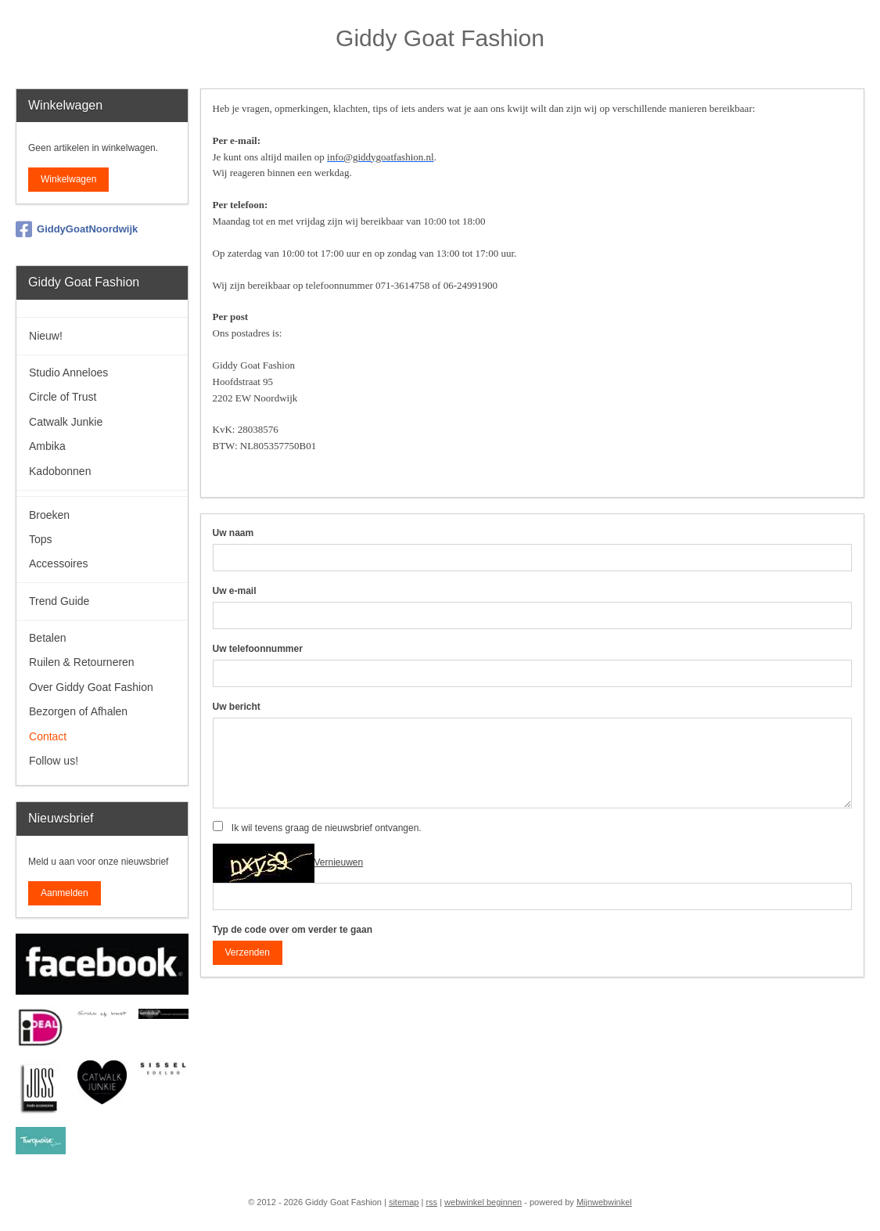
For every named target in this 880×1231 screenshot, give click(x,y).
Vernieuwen (339, 862)
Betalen (47, 638)
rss (431, 1202)
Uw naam (233, 532)
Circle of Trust (62, 397)
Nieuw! (46, 335)
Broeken (49, 515)
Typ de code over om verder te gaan (293, 929)
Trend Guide (59, 601)
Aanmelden (64, 892)
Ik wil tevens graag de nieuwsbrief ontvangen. (327, 827)
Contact (47, 736)
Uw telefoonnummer (258, 648)
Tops (40, 539)
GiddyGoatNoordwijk (77, 229)
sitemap (404, 1202)
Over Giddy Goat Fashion (91, 687)
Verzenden (247, 952)
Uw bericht (236, 706)
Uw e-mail (235, 590)
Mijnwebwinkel (604, 1202)
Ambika (47, 446)
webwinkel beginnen (483, 1202)
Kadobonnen (60, 471)
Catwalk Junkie (65, 422)
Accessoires (58, 563)
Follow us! (53, 760)
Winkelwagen (68, 179)
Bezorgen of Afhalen (78, 711)
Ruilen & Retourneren (82, 662)
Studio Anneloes (68, 372)
